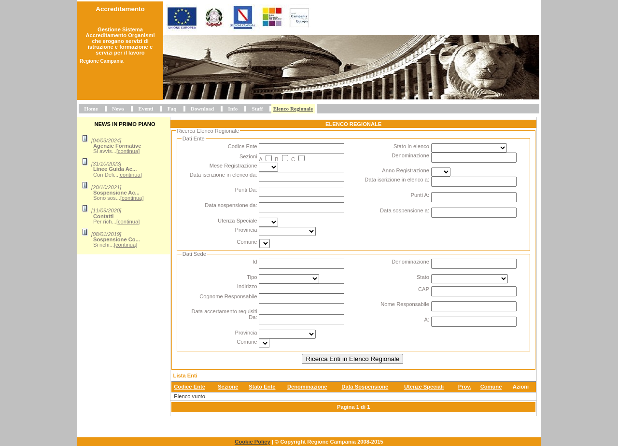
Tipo (252, 277)
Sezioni (248, 156)
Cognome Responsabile (228, 296)
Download (202, 109)
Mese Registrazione (233, 165)
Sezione (228, 387)
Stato (423, 277)
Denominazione (410, 155)
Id (255, 262)
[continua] (128, 151)
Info (233, 109)
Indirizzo (247, 286)
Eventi (146, 109)
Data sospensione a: (404, 210)
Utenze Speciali (424, 387)
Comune (247, 242)
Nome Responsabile (404, 304)
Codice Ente (242, 146)
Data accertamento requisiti (224, 311)
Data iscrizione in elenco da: (223, 175)
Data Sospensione (364, 387)
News (118, 109)
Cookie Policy (252, 442)
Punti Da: (246, 190)
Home (91, 109)
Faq (172, 109)
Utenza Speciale (237, 220)
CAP (423, 289)
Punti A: (419, 195)
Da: (253, 317)
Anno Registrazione (405, 170)
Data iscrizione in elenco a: (397, 179)
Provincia (246, 230)
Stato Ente (262, 387)
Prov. (464, 387)
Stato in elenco (411, 146)
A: (426, 319)
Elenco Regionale (293, 109)
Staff (257, 109)
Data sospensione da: (231, 205)
